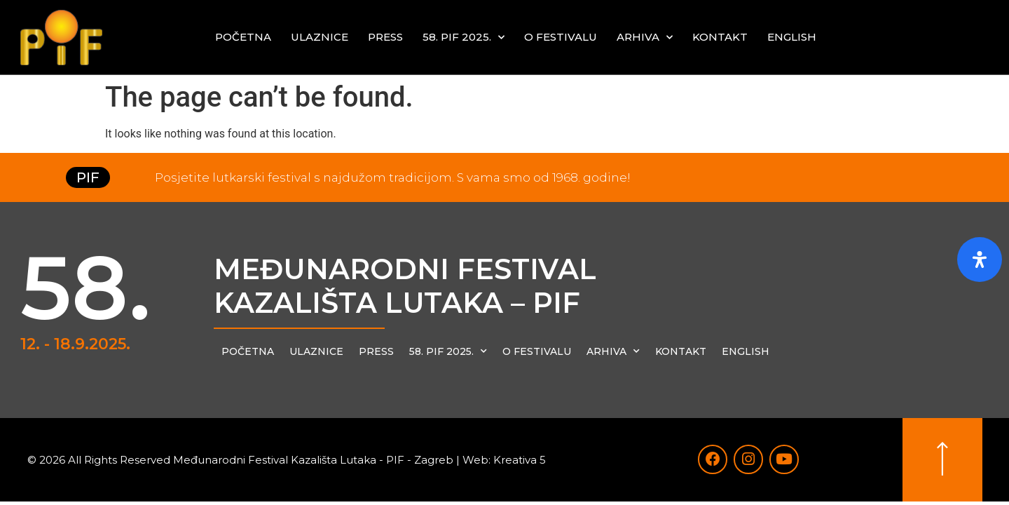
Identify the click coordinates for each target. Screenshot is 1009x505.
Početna (243, 36)
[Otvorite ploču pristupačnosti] (979, 259)
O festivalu (560, 36)
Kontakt (720, 36)
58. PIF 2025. (463, 37)
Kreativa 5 (519, 460)
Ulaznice (319, 36)
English (791, 36)
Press (385, 36)
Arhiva (645, 37)
